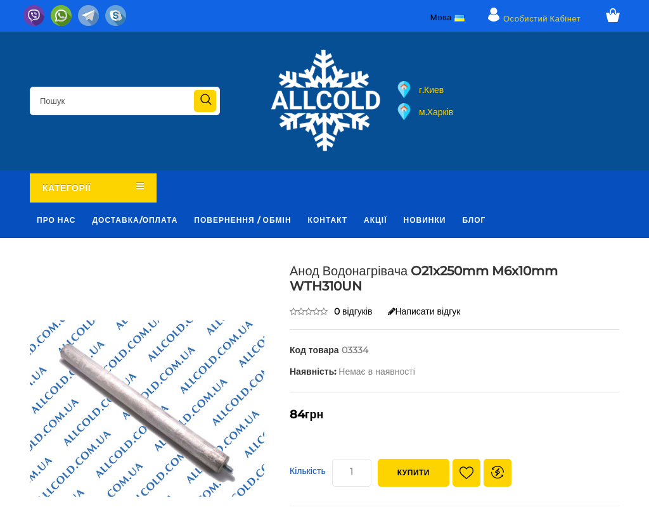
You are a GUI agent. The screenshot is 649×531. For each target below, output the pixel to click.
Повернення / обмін (242, 220)
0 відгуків (353, 311)
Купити (413, 472)
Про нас (56, 220)
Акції (375, 220)
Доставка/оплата (135, 220)
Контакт (328, 220)
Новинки (425, 220)
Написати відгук (424, 311)
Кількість (308, 471)
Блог (473, 220)
